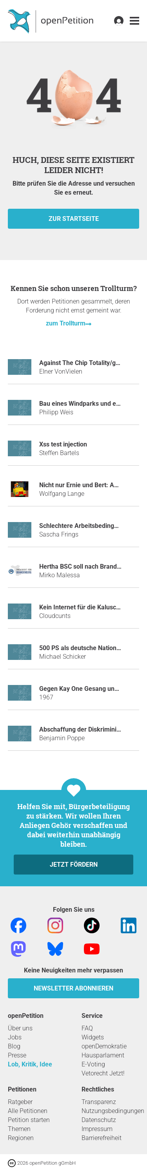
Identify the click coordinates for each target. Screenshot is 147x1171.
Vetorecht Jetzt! (103, 1073)
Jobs (15, 1037)
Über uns (20, 1028)
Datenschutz (99, 1120)
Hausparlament (103, 1055)
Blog (14, 1046)
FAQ (87, 1028)
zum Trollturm (65, 323)
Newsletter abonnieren (73, 988)
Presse (17, 1055)
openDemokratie (104, 1046)
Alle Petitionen (27, 1111)
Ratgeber (20, 1102)
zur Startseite (74, 218)
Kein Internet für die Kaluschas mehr (91, 607)
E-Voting (93, 1064)
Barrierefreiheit (102, 1138)
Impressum (97, 1129)
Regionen (21, 1138)
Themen (19, 1129)
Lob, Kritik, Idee (30, 1064)
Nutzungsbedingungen (113, 1111)
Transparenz (99, 1102)
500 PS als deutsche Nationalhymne (90, 648)
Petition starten (29, 1120)
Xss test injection (63, 444)
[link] (134, 21)
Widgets (93, 1037)
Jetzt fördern (74, 864)
